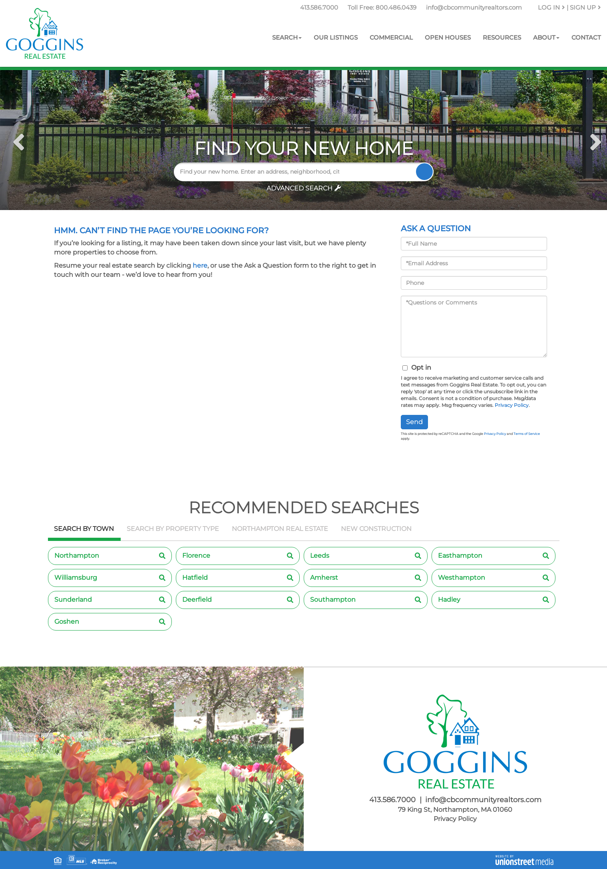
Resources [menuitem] (502, 37)
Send (414, 422)
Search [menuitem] (287, 37)
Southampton (333, 599)
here (200, 265)
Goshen (66, 621)
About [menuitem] (546, 37)
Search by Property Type (173, 529)
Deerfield (197, 599)
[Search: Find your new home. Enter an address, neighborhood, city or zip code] (260, 171)
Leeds (319, 555)
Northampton (76, 555)
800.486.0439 (396, 7)
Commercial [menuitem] (391, 37)
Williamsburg (75, 577)
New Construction (376, 529)
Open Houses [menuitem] (448, 37)
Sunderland (73, 599)
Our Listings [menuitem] (336, 37)
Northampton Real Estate (280, 529)
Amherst (324, 577)
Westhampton (461, 577)
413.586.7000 (319, 7)
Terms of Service (526, 434)
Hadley (449, 599)
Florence (196, 555)
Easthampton (460, 555)
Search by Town (84, 529)
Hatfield (195, 577)
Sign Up (585, 7)
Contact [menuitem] (586, 37)
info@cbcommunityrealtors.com (474, 7)
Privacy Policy (512, 405)
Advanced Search (299, 188)
